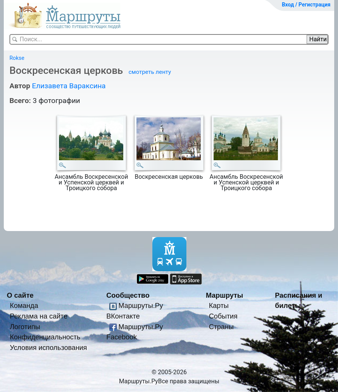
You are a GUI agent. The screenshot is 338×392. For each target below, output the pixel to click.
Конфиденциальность (45, 337)
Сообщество (127, 295)
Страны (221, 327)
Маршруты (224, 295)
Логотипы (25, 327)
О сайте (20, 295)
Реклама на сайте (39, 316)
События (223, 316)
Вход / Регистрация (306, 5)
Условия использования (48, 347)
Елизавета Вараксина (68, 85)
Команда (24, 305)
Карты (218, 305)
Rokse (16, 58)
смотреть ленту (150, 72)
